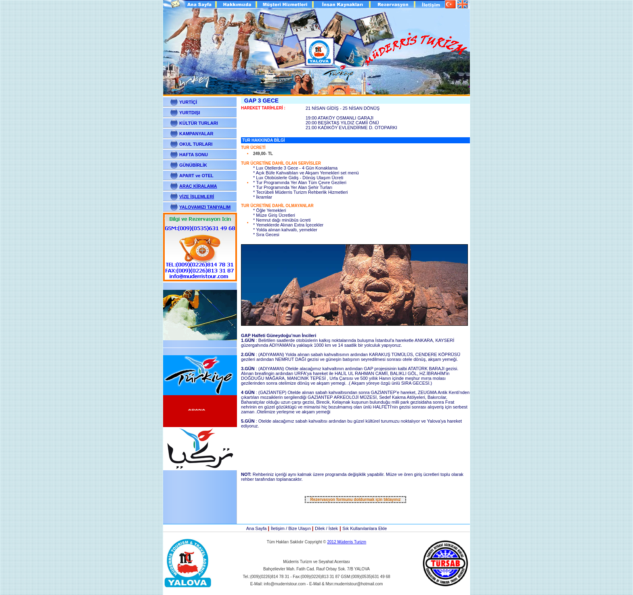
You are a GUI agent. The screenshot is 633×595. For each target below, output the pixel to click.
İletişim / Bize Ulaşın (291, 528)
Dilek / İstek (326, 528)
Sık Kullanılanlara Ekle (364, 528)
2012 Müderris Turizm (346, 542)
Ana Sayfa (257, 528)
